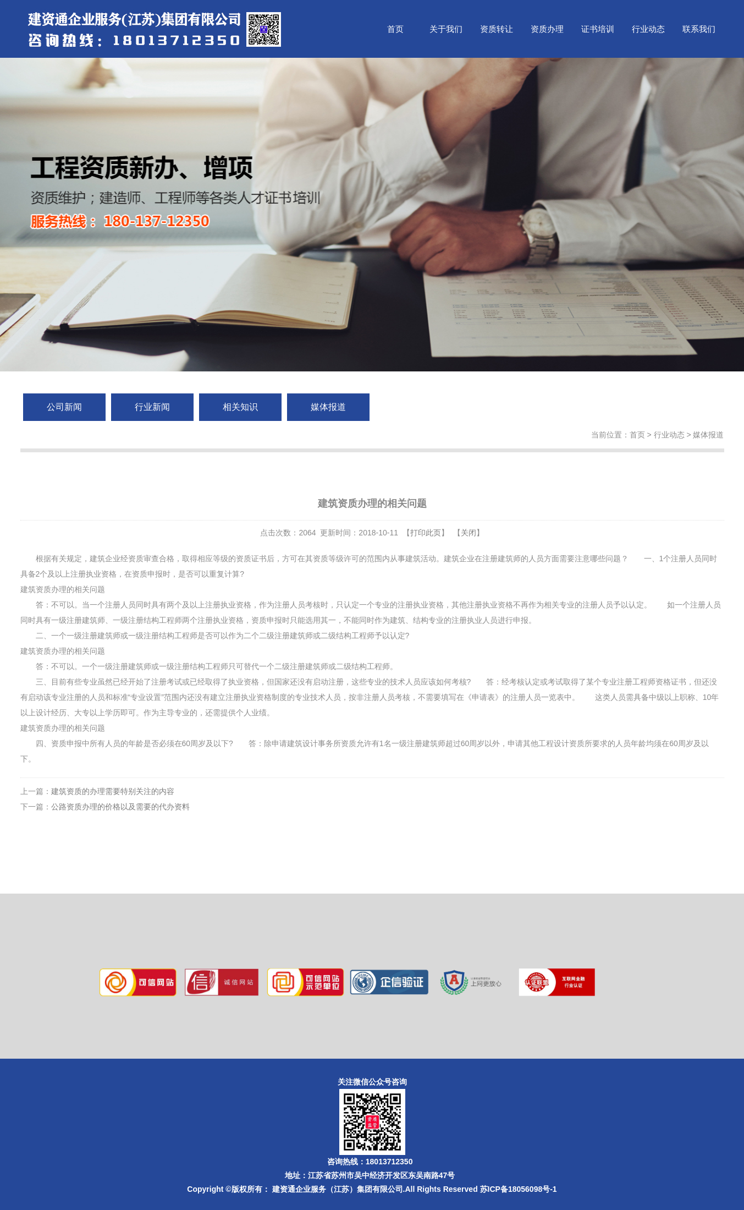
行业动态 (648, 29)
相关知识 (240, 407)
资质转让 (496, 29)
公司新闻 (64, 407)
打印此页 (425, 532)
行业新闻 (152, 407)
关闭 (468, 532)
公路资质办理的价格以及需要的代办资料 (120, 806)
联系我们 (698, 29)
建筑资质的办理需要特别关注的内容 (112, 791)
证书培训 (597, 29)
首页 (395, 29)
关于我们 (445, 29)
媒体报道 (328, 407)
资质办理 (547, 29)
